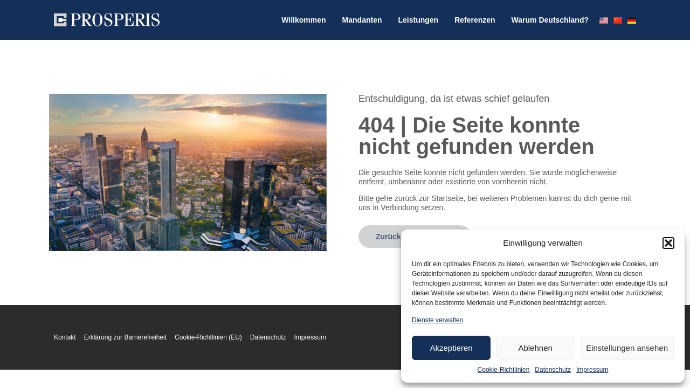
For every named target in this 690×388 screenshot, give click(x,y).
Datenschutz (553, 369)
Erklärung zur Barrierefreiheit (125, 337)
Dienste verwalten (437, 320)
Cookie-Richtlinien (504, 369)
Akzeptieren (451, 347)
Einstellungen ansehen (627, 347)
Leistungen (418, 20)
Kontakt (65, 337)
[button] (668, 243)
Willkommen (303, 20)
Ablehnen (535, 347)
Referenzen (474, 20)
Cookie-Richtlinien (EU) (208, 337)
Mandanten (362, 20)
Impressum (592, 369)
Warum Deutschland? (550, 20)
